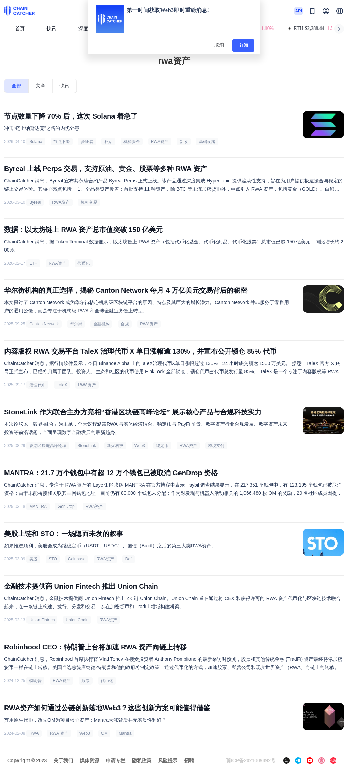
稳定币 (162, 445)
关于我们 (63, 760)
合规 (125, 324)
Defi (128, 559)
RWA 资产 (59, 733)
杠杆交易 (89, 202)
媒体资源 (89, 760)
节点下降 (61, 141)
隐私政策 (141, 760)
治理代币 (37, 384)
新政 (184, 141)
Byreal (35, 202)
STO (52, 559)
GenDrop (66, 506)
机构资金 (131, 141)
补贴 (108, 141)
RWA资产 (159, 141)
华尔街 (76, 324)
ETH (33, 263)
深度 (85, 28)
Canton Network (44, 324)
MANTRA (38, 506)
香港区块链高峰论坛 (47, 445)
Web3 (139, 445)
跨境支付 (216, 445)
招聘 (189, 760)
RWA (34, 733)
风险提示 (167, 760)
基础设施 (207, 141)
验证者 (87, 141)
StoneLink (86, 445)
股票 (85, 680)
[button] (340, 11)
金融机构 (101, 324)
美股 (33, 559)
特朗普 (35, 680)
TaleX (62, 384)
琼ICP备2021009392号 (250, 760)
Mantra (125, 733)
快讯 (51, 28)
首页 (20, 28)
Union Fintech (42, 620)
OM (104, 733)
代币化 (83, 263)
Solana (35, 141)
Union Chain (77, 620)
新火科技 (115, 445)
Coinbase (77, 559)
